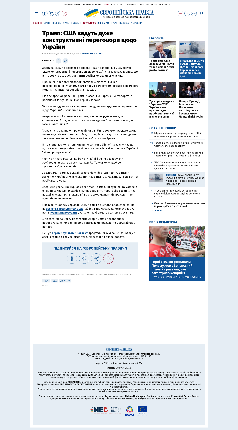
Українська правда (71, 4)
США (55, 281)
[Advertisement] (90, 307)
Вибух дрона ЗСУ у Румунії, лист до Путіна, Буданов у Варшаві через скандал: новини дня (192, 69)
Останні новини (162, 128)
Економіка (96, 5)
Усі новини (157, 211)
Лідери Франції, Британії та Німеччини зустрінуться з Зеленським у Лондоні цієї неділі (191, 109)
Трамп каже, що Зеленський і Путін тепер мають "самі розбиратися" (161, 66)
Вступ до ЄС (89, 23)
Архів (66, 23)
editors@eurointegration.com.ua (127, 358)
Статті (47, 23)
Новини (37, 23)
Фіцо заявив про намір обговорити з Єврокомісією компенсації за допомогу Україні (177, 193)
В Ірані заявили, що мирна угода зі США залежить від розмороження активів (177, 135)
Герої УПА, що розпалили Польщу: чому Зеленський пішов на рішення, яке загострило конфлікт (172, 267)
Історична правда (131, 5)
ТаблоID (157, 5)
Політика (87, 5)
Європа (106, 5)
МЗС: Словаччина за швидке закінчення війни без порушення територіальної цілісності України (177, 165)
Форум (112, 5)
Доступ (172, 5)
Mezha (164, 5)
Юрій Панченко (173, 277)
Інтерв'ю (56, 23)
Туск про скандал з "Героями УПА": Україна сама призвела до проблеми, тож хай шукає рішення (162, 109)
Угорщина (136, 23)
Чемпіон (149, 5)
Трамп (114, 23)
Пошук (75, 23)
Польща (124, 23)
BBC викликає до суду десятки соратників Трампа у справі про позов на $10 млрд (179, 154)
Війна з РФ (103, 23)
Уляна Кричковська (92, 53)
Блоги (119, 5)
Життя (142, 5)
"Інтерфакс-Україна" (173, 375)
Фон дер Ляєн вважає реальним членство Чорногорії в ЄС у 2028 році (179, 205)
